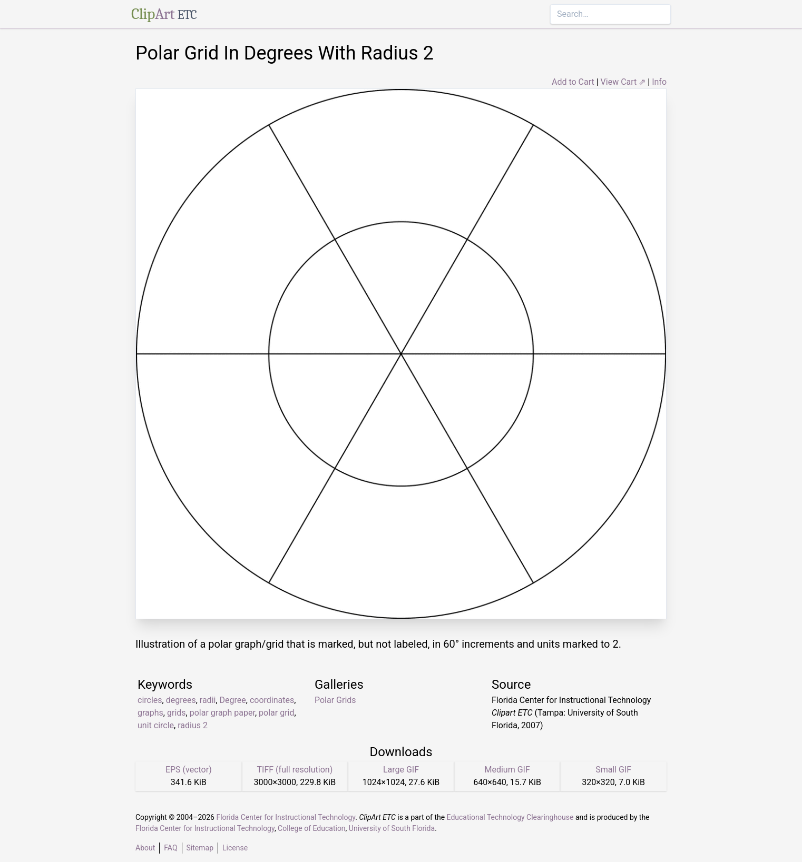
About (145, 848)
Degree (233, 700)
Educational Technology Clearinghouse (510, 817)
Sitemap (200, 848)
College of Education (312, 828)
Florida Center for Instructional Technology (285, 817)
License (235, 848)
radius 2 (193, 725)
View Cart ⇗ (623, 82)
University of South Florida (392, 828)
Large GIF (401, 770)
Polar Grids (335, 700)
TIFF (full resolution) (295, 770)
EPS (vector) (188, 770)
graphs (150, 713)
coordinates (272, 700)
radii (208, 700)
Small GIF (613, 770)
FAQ (170, 848)
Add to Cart (573, 82)
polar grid (276, 713)
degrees (181, 700)
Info (659, 82)
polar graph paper (222, 713)
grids (176, 713)
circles (150, 700)
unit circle (156, 725)
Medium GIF (507, 770)
